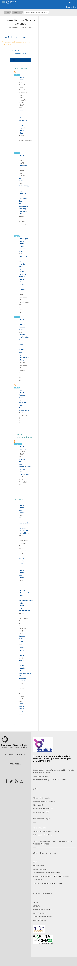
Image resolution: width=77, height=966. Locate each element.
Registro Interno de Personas (42, 909)
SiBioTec (35, 902)
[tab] (20, 60)
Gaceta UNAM (37, 880)
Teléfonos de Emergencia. (41, 798)
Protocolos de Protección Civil (43, 808)
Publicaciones (15, 37)
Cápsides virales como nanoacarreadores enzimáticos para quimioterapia (25, 466)
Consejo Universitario (40, 869)
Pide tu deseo (14, 764)
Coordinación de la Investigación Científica (46, 872)
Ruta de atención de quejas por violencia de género (49, 780)
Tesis (18, 499)
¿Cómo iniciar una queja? (41, 776)
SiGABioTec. (36, 906)
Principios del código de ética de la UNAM (46, 831)
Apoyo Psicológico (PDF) (41, 812)
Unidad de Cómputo (39, 920)
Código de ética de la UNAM (42, 835)
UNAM (35, 862)
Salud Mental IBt (38, 805)
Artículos (20, 68)
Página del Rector (38, 865)
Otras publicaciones (20, 436)
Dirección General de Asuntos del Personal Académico (51, 876)
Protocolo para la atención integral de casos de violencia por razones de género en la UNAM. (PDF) (53, 758)
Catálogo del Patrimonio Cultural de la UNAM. (47, 883)
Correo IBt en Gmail (39, 913)
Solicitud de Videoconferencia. (43, 916)
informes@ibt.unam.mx (14, 754)
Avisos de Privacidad (39, 828)
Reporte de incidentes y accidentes (44, 801)
